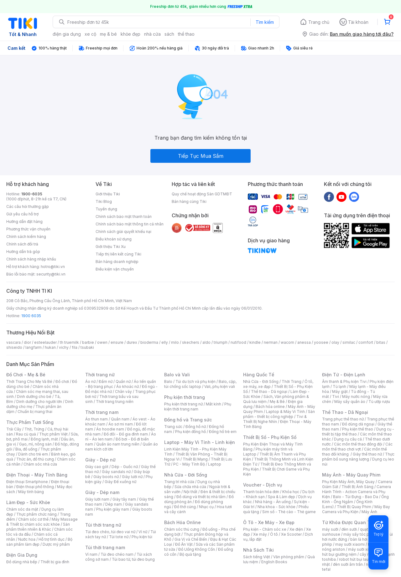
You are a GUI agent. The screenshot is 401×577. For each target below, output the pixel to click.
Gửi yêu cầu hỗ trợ (22, 214)
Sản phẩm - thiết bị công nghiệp (279, 414)
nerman (271, 342)
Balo (168, 381)
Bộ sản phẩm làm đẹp (39, 542)
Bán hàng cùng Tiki (189, 201)
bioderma (149, 342)
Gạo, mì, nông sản (35, 444)
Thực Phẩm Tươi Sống (30, 422)
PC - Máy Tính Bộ (189, 464)
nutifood (238, 342)
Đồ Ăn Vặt (184, 544)
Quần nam (120, 419)
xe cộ (90, 34)
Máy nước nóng (356, 396)
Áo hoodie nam (110, 429)
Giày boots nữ (106, 476)
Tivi (335, 396)
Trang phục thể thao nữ (343, 419)
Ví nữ (142, 531)
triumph (220, 342)
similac (348, 342)
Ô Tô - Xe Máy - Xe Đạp (268, 522)
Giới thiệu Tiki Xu (111, 246)
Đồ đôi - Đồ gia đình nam (126, 434)
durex (132, 342)
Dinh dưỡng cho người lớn (39, 401)
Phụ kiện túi (142, 536)
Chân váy (123, 391)
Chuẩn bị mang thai (35, 411)
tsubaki (87, 347)
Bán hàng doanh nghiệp (117, 261)
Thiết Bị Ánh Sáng (357, 486)
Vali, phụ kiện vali (219, 386)
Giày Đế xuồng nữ (120, 481)
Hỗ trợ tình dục (52, 539)
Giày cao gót (96, 466)
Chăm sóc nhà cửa (40, 464)
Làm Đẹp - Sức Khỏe (28, 502)
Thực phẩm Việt (53, 434)
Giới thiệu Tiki (108, 194)
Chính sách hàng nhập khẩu (31, 259)
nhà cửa (152, 34)
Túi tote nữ (118, 536)
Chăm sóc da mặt (22, 509)
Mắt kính (213, 404)
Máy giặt (340, 391)
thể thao (186, 34)
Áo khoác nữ (127, 386)
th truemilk (69, 342)
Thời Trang (291, 381)
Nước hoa (26, 539)
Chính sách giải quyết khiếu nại (123, 231)
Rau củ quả (26, 434)
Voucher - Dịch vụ (262, 484)
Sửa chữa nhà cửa (190, 486)
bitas (380, 342)
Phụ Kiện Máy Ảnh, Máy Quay (348, 481)
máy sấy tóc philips (361, 534)
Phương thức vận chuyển (28, 229)
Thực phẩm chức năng (36, 514)
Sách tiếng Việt (256, 556)
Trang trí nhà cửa (179, 481)
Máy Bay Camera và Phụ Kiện (356, 509)
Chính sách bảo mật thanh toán (124, 216)
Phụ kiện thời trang (184, 397)
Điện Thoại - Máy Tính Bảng (36, 474)
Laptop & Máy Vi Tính (285, 411)
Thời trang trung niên (114, 401)
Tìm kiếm (265, 22)
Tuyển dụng (106, 209)
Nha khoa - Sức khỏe (276, 506)
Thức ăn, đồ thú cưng (35, 459)
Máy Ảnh (369, 511)
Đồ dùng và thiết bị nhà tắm (201, 496)
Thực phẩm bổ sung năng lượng (358, 456)
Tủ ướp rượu (379, 401)
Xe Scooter (291, 534)
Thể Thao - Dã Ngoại (345, 412)
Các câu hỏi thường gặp (27, 206)
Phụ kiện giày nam (112, 509)
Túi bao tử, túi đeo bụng (133, 559)
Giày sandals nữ (116, 471)
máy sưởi (330, 529)
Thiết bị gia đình (54, 561)
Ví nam (91, 554)
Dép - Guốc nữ (125, 466)
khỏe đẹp (130, 34)
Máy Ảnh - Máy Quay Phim (351, 474)
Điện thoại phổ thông (35, 486)
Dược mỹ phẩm (56, 544)
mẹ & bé (108, 34)
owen (102, 342)
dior (27, 342)
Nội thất (190, 491)
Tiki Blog (104, 201)
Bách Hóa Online (182, 522)
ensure (117, 342)
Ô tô (274, 534)
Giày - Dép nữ (100, 459)
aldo (206, 342)
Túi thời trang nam (105, 547)
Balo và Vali (177, 374)
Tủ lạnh (339, 386)
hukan (50, 347)
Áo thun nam (96, 419)
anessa (304, 342)
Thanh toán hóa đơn (261, 491)
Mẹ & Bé (277, 401)
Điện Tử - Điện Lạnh (343, 374)
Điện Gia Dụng (21, 555)
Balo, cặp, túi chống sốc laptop (200, 384)
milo (175, 342)
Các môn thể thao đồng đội (358, 444)
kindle (255, 342)
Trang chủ (318, 22)
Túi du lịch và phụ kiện (195, 381)
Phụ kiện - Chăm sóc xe (264, 529)
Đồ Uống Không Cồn (196, 549)
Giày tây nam (124, 499)
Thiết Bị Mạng (195, 459)
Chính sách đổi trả (22, 244)
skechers (190, 342)
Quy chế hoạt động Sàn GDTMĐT (202, 194)
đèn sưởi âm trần (348, 564)
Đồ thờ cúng (185, 506)
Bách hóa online (270, 406)
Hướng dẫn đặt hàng (24, 221)
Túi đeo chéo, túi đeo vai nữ (110, 531)
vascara (13, 342)
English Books (274, 561)
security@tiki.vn (50, 274)
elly (164, 342)
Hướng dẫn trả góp (23, 251)
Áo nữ (90, 381)
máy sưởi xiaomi (363, 549)
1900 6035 (31, 315)
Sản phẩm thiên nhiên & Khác (38, 527)
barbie (88, 342)
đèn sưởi (349, 529)
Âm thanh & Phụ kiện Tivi (344, 381)
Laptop (214, 464)
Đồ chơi (62, 381)
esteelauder (45, 342)
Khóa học (290, 491)
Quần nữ (123, 381)
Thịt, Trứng (34, 429)
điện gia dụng (67, 34)
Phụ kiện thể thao (357, 429)
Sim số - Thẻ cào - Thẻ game (289, 511)
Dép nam (113, 504)
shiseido (14, 347)
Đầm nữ (105, 381)
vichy (64, 347)
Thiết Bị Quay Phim (354, 506)
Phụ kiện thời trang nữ (183, 404)
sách (169, 34)
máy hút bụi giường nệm (355, 552)
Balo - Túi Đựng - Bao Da (355, 496)
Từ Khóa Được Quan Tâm (349, 522)
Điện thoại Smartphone (27, 481)
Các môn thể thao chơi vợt (357, 446)
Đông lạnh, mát (44, 439)
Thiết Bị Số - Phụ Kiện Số (269, 437)
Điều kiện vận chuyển (115, 269)
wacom (287, 342)
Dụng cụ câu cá (348, 439)
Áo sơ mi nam (120, 424)
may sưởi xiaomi (350, 544)
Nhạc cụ (206, 506)
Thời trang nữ (100, 374)
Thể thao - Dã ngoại (269, 391)
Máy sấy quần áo (349, 401)
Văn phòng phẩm (288, 556)
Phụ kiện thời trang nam (197, 406)
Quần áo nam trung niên (117, 444)
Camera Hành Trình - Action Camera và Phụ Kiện (356, 491)
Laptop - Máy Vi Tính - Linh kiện (199, 442)
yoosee (321, 342)
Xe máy (260, 534)
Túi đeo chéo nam (117, 554)
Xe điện (296, 529)
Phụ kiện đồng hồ (190, 431)
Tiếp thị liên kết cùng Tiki (118, 254)
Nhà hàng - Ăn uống (273, 501)
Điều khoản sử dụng (114, 239)
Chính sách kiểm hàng (26, 236)
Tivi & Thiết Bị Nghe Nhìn (275, 419)
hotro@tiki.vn (53, 266)
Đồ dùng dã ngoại (358, 424)
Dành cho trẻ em (33, 454)
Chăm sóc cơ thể (33, 519)
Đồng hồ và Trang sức (188, 419)
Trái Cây (13, 429)
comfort (365, 342)
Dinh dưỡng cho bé (34, 396)
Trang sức (173, 426)
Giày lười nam (97, 499)
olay (335, 342)
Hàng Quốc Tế (258, 374)
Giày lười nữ (132, 476)
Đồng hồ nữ (195, 426)
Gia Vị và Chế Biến (190, 539)
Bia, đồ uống (26, 449)
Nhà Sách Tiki (258, 550)
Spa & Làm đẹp (281, 496)
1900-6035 (31, 194)
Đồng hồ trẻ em (223, 431)
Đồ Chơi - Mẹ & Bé (25, 374)
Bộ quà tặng (190, 554)
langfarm (33, 347)
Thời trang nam (101, 412)
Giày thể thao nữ (367, 454)
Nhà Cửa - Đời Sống (185, 474)
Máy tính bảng (31, 491)
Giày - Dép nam (102, 492)
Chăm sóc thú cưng (181, 529)
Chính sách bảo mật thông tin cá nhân (130, 224)
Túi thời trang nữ (103, 525)
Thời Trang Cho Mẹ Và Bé (29, 381)
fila (74, 347)
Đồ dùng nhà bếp (21, 561)
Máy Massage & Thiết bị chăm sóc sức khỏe (42, 522)
